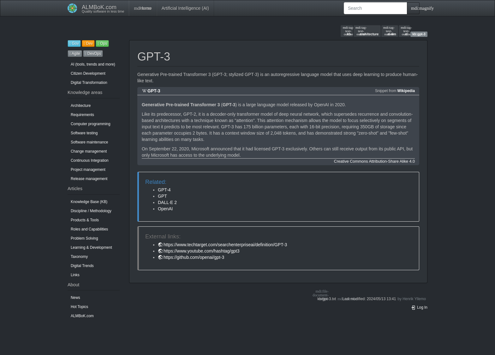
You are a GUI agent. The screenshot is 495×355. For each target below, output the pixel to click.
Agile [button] (74, 53)
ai (404, 31)
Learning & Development (91, 247)
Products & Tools (85, 220)
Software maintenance (89, 142)
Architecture (81, 105)
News (75, 297)
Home (142, 8)
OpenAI (165, 208)
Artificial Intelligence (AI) (185, 8)
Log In (419, 307)
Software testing (84, 133)
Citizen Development (88, 73)
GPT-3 (153, 90)
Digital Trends (82, 266)
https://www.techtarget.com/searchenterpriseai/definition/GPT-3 (225, 244)
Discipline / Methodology (91, 211)
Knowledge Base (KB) (89, 202)
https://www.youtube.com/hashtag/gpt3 (201, 250)
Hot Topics (79, 307)
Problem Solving (84, 238)
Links (75, 275)
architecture (367, 31)
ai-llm (389, 31)
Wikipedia (406, 91)
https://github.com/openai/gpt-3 (194, 257)
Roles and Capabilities (89, 229)
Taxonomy (79, 256)
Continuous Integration (90, 160)
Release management (89, 179)
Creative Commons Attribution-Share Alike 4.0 (374, 161)
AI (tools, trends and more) (93, 64)
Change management (89, 151)
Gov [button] (74, 43)
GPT (162, 196)
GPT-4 (164, 189)
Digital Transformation (89, 82)
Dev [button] (88, 43)
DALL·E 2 (167, 202)
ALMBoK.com (82, 316)
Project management (88, 169)
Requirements (82, 115)
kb (347, 31)
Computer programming (90, 124)
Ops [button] (102, 43)
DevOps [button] (93, 53)
